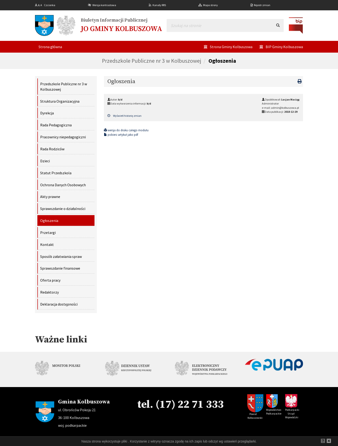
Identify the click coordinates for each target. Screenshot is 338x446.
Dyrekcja (47, 113)
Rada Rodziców (52, 149)
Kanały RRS (159, 5)
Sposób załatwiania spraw (61, 256)
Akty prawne (50, 196)
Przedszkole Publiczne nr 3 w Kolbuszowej (151, 60)
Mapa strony (210, 5)
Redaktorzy (49, 292)
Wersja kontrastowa (104, 5)
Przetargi (48, 232)
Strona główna (50, 46)
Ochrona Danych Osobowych (63, 184)
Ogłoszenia (222, 60)
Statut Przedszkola (55, 173)
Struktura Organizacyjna (59, 101)
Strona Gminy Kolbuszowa (231, 46)
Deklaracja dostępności (59, 304)
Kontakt (47, 244)
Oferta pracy (50, 280)
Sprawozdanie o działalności (62, 208)
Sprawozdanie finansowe (60, 268)
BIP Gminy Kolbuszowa (284, 46)
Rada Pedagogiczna (56, 125)
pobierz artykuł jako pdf (121, 135)
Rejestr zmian (262, 5)
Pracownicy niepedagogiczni (63, 137)
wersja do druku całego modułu (126, 130)
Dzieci (45, 161)
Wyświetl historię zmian (124, 115)
